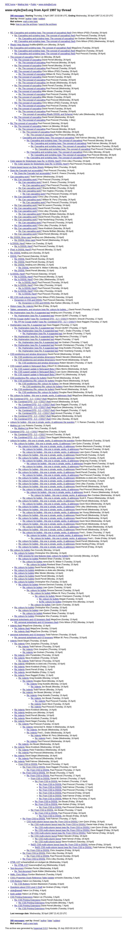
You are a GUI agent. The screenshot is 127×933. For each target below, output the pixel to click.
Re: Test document (22, 871)
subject (42, 19)
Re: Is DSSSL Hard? (23, 246)
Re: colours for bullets (20, 550)
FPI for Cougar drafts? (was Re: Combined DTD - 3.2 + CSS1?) (39, 319)
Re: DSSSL (15, 253)
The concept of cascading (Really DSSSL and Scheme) (48, 114)
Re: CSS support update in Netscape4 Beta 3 (35, 369)
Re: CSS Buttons (22, 884)
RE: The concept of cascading (28, 71)
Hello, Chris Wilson (19, 874)
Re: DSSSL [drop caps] (20, 237)
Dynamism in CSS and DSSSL (28, 300)
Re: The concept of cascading (27, 60)
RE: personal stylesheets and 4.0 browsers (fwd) (36, 622)
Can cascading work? (20, 177)
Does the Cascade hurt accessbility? (26, 170)
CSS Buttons (16, 881)
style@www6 (16, 890)
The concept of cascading (22, 57)
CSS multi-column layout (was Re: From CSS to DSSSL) (52, 822)
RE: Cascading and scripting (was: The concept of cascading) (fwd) (40, 33)
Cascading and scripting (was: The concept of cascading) (48, 138)
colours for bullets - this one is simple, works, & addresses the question (42, 422)
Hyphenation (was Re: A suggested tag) (28, 325)
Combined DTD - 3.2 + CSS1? (24, 432)
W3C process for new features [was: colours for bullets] (43, 556)
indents (13, 641)
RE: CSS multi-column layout (23, 297)
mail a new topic (30, 21)
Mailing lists (23, 4)
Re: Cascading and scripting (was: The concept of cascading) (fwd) (44, 35)
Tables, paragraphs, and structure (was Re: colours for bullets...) (39, 309)
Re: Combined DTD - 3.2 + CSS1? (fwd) (28, 399)
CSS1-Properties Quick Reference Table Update (32, 878)
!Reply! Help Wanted (19, 45)
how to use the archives (26, 24)
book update (16, 894)
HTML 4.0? (15, 862)
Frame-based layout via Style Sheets (27, 167)
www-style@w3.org (47, 4)
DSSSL (13, 256)
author (29, 19)
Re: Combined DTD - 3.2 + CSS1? (30, 434)
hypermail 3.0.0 (40, 928)
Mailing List (15, 425)
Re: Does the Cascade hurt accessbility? (32, 173)
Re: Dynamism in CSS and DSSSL (34, 303)
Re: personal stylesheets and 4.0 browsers (33, 637)
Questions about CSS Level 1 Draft (26, 887)
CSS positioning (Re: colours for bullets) (28, 378)
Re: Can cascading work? (26, 179)
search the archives (48, 24)
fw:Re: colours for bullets (50, 602)
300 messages (17, 16)
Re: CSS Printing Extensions (27, 900)
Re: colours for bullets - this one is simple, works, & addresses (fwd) (41, 395)
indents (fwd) (16, 626)
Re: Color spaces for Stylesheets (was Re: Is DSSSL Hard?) (41, 164)
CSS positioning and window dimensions (28, 354)
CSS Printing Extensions (21, 897)
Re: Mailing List (21, 428)
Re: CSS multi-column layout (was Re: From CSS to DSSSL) (58, 824)
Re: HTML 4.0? (21, 865)
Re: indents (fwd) (22, 628)
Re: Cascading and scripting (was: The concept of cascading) (46, 38)
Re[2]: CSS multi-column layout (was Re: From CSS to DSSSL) (59, 845)
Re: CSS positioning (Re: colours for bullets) (34, 381)
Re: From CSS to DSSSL (34, 767)
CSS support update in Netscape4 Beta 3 (29, 366)
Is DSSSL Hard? (17, 243)
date (35, 19)
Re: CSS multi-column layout (44, 836)
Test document (17, 868)
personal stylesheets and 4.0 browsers (27, 635)
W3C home (10, 4)
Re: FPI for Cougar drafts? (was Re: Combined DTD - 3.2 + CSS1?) (45, 322)
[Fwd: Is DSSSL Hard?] (20, 250)
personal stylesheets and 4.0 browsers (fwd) (30, 619)
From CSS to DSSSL (28, 764)
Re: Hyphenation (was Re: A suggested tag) (30, 313)
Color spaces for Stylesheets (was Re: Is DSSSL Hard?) (35, 161)
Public (33, 4)
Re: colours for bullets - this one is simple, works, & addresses (42, 444)
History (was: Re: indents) (22, 306)
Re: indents (19, 644)
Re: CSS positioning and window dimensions (34, 357)
